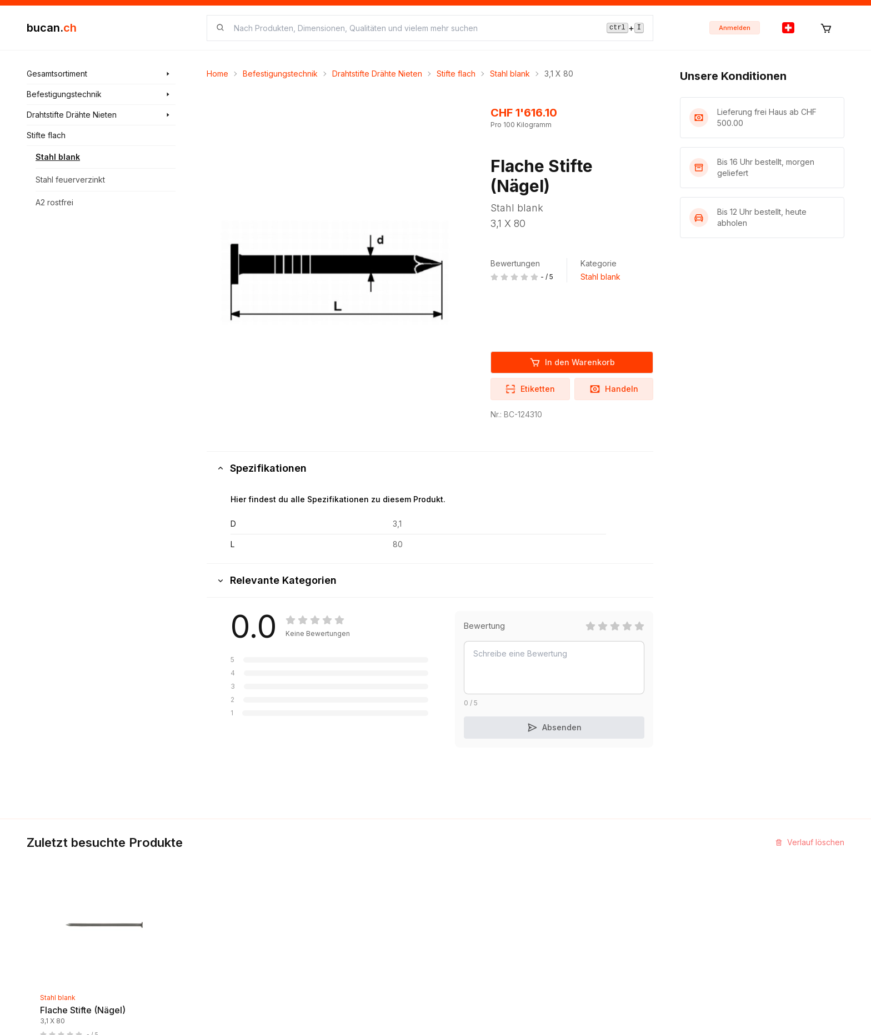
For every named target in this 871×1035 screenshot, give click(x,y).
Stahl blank (58, 156)
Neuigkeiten (327, 884)
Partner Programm (617, 884)
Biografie (461, 904)
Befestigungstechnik (280, 73)
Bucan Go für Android (623, 924)
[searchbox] (413, 28)
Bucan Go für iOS (615, 904)
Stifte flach (456, 73)
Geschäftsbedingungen (487, 924)
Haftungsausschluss (480, 944)
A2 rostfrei (54, 202)
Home (217, 73)
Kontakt (458, 864)
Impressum (463, 884)
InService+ (603, 864)
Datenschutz (467, 964)
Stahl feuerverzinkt (70, 179)
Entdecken (324, 864)
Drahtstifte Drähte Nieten (377, 73)
